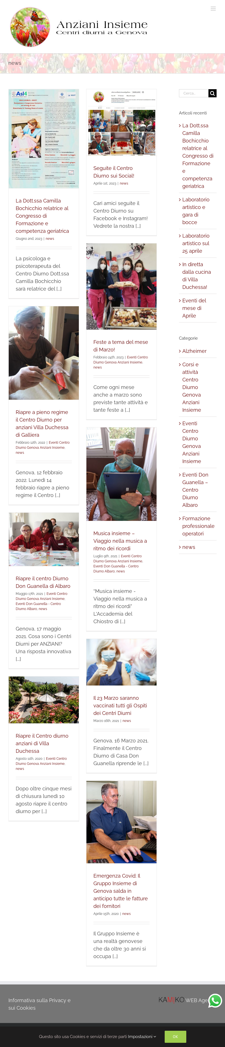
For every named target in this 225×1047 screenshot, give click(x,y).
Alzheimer (194, 351)
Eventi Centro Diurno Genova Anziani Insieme (191, 442)
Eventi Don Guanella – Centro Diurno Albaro (195, 490)
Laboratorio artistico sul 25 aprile (196, 243)
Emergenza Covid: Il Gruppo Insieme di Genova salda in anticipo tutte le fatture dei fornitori (120, 891)
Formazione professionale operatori (198, 526)
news (50, 239)
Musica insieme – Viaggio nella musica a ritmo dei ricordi (120, 540)
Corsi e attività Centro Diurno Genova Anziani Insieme (191, 387)
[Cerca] (212, 93)
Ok (175, 1036)
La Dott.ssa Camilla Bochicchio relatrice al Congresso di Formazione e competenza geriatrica (42, 216)
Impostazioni (142, 1036)
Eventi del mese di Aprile (194, 308)
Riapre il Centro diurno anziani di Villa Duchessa (42, 743)
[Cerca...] (193, 93)
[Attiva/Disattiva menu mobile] (214, 8)
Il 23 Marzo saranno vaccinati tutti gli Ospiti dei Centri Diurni (120, 705)
